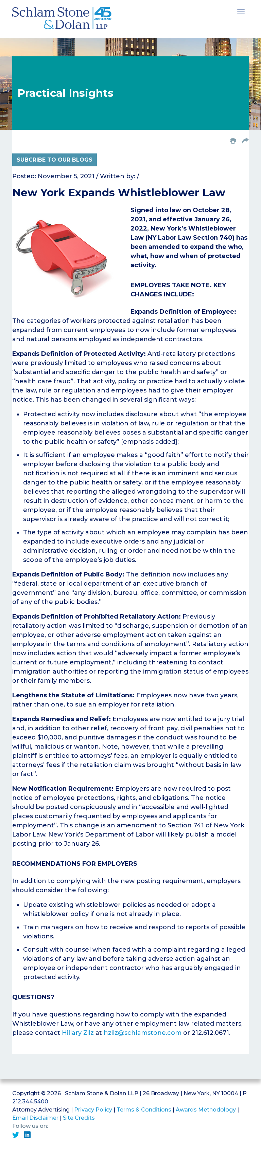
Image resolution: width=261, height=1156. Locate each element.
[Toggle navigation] (241, 11)
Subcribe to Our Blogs (54, 160)
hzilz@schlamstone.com (142, 1032)
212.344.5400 (30, 1101)
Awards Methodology (206, 1109)
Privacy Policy (93, 1109)
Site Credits (79, 1118)
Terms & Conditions (144, 1109)
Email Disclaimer (35, 1118)
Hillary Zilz (78, 1032)
